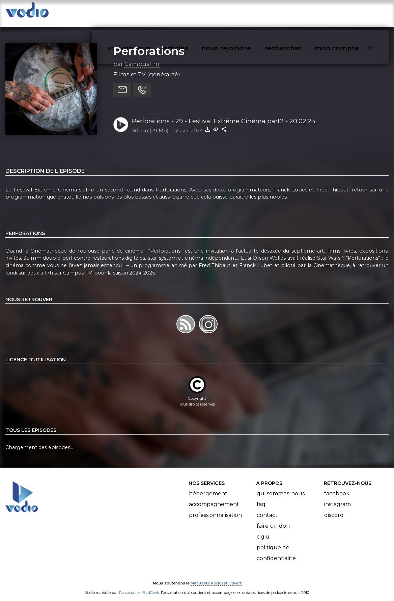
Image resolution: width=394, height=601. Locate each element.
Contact (267, 508)
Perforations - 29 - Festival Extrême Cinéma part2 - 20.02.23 (223, 114)
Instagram (337, 497)
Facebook (336, 487)
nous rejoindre (240, 12)
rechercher (295, 12)
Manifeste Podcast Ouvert (216, 576)
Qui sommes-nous (281, 487)
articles (190, 12)
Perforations (149, 44)
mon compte (348, 12)
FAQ (261, 497)
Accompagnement (214, 497)
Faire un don (273, 519)
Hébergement (208, 487)
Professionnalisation (215, 508)
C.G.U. (264, 530)
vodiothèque (145, 12)
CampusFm (142, 57)
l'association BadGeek (139, 586)
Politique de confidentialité (276, 546)
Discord (334, 508)
